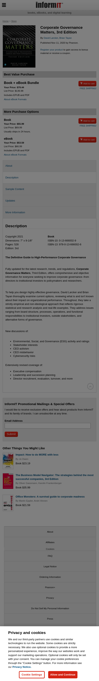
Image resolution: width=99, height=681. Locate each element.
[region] (49, 653)
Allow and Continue (62, 674)
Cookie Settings (32, 674)
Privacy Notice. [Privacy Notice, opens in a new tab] (21, 666)
